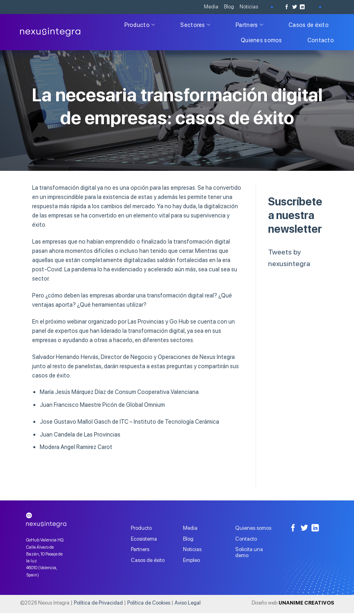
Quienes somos (261, 40)
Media (211, 7)
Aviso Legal (188, 603)
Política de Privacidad (98, 603)
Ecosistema (144, 538)
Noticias (249, 7)
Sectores (195, 25)
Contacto (320, 40)
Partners (249, 25)
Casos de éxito (309, 24)
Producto (139, 25)
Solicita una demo (249, 552)
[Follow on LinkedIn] (302, 7)
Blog (229, 7)
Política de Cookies (148, 603)
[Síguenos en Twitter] (294, 7)
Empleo (191, 560)
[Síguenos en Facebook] (286, 7)
